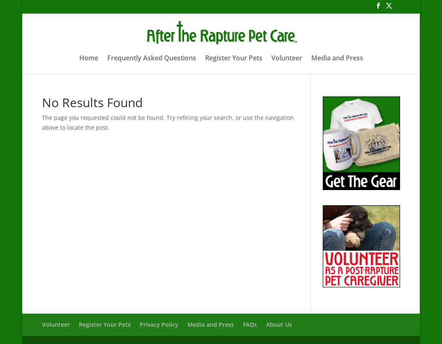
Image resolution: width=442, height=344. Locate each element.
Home (88, 58)
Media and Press (337, 58)
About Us (279, 324)
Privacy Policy (159, 324)
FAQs (250, 324)
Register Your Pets (233, 58)
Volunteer (286, 58)
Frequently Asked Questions (151, 58)
